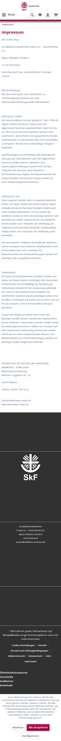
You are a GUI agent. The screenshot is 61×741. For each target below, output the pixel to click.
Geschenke (6, 676)
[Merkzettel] (40, 15)
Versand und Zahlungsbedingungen (29, 650)
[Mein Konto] (48, 15)
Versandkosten (11, 635)
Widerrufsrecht (16, 656)
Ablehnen (18, 727)
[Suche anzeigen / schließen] (32, 15)
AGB (48, 656)
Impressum (30, 661)
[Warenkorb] (56, 15)
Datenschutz (35, 656)
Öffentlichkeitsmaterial (13, 672)
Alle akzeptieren (38, 727)
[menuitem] (8, 15)
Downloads (6, 685)
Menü (8, 14)
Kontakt (42, 645)
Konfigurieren (31, 735)
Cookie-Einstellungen (23, 645)
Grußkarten (6, 681)
